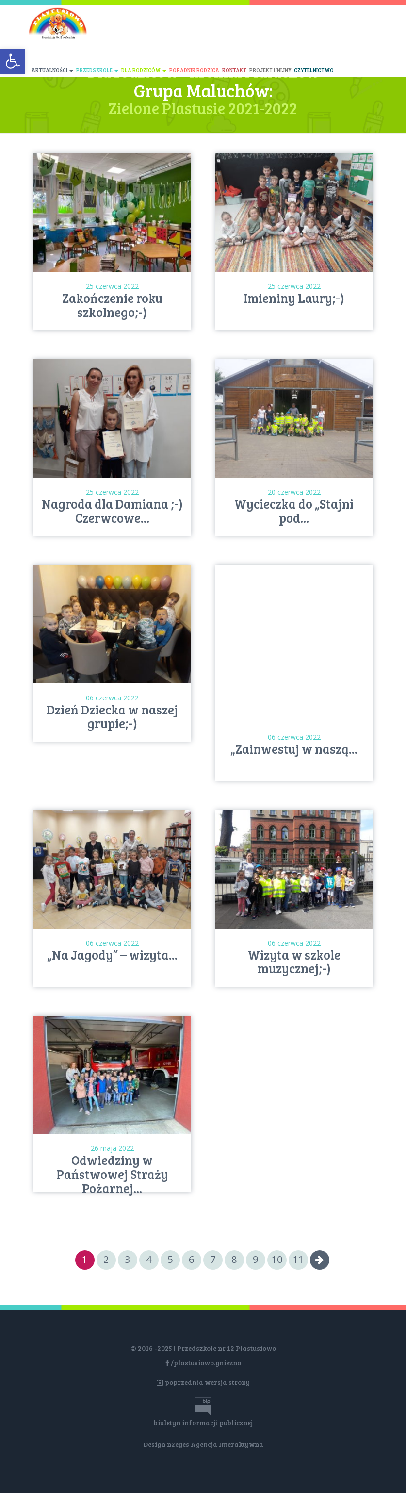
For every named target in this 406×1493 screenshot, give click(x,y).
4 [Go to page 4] (148, 1259)
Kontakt (234, 70)
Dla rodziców (143, 70)
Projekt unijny (270, 70)
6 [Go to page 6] (191, 1259)
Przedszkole (97, 70)
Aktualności (52, 70)
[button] (12, 61)
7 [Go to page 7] (212, 1259)
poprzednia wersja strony (203, 1382)
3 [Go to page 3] (127, 1259)
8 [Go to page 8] (234, 1259)
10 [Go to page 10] (277, 1259)
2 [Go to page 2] (106, 1259)
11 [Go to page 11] (298, 1259)
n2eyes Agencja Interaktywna (215, 1444)
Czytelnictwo (314, 70)
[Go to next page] (319, 1260)
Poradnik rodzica (194, 70)
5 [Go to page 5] (170, 1259)
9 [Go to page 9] (255, 1259)
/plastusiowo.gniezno (203, 1362)
